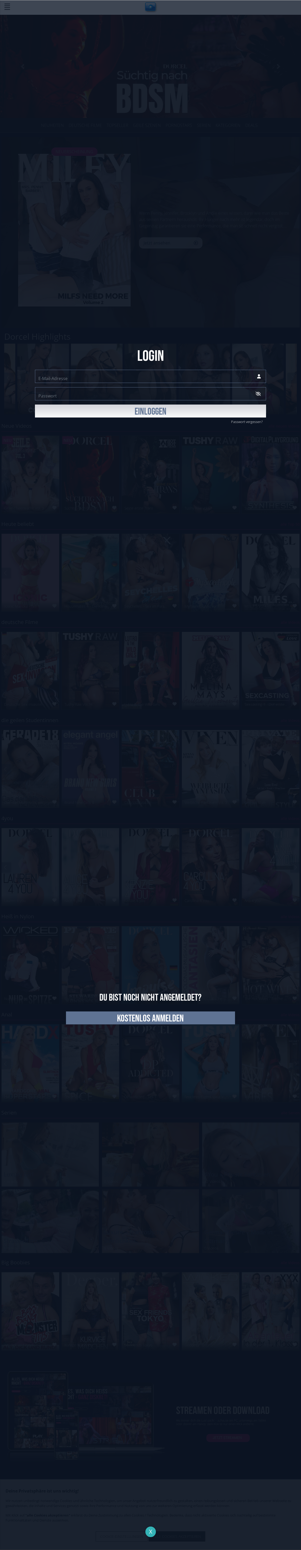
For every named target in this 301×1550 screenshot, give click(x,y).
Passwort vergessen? (247, 421)
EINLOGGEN (150, 412)
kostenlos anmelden (150, 1018)
